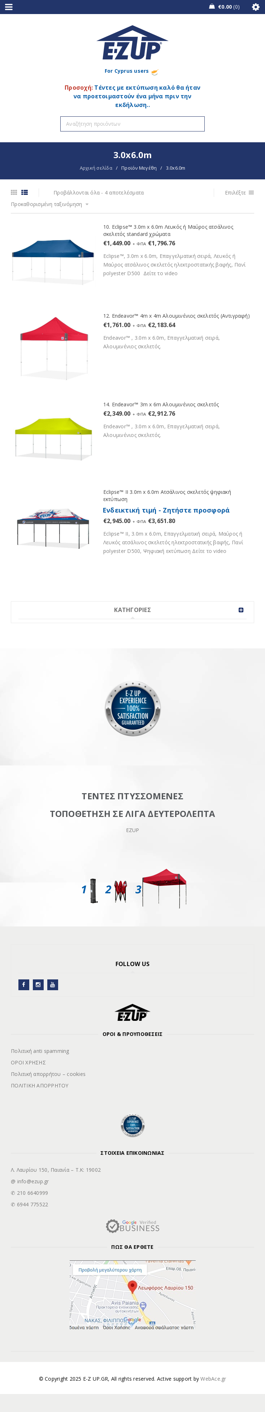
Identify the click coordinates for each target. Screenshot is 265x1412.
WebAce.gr (213, 1378)
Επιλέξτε (235, 192)
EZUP (132, 830)
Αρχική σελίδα (96, 168)
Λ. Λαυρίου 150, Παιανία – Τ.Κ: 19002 (56, 1169)
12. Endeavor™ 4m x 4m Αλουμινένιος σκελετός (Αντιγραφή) (176, 315)
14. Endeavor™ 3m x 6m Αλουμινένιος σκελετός (161, 404)
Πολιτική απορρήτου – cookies (48, 1074)
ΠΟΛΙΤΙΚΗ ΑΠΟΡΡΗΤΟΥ (40, 1085)
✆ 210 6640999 (29, 1192)
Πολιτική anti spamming (40, 1050)
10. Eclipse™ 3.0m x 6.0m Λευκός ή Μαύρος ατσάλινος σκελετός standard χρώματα (168, 230)
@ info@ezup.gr (30, 1181)
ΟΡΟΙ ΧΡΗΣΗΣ (28, 1062)
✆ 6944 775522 (29, 1204)
